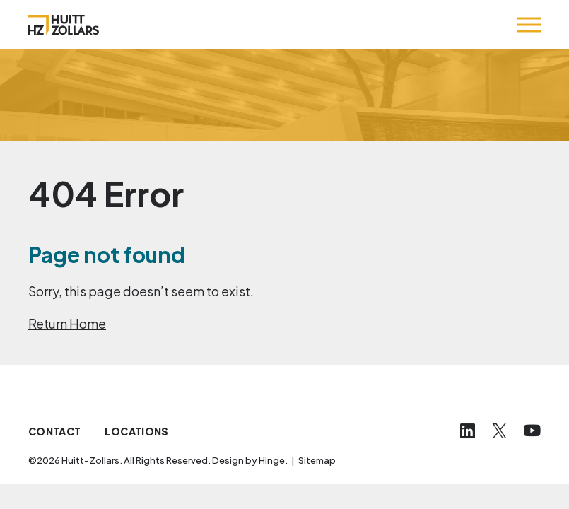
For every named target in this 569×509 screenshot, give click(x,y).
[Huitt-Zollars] (63, 25)
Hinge (272, 460)
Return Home (67, 323)
